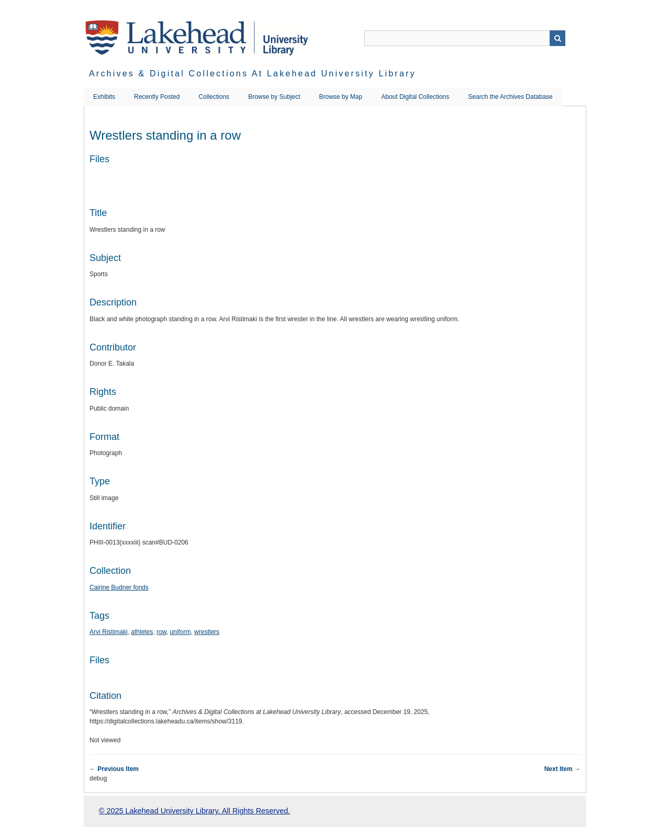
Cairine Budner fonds (119, 587)
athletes (142, 632)
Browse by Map (341, 96)
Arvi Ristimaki (109, 632)
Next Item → (562, 769)
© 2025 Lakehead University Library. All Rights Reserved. (194, 811)
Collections (213, 96)
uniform (180, 632)
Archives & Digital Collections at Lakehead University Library (252, 73)
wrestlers (206, 632)
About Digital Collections (415, 96)
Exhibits (104, 96)
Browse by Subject (274, 96)
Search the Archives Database (510, 96)
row (161, 632)
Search (557, 38)
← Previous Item (114, 769)
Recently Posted (157, 96)
